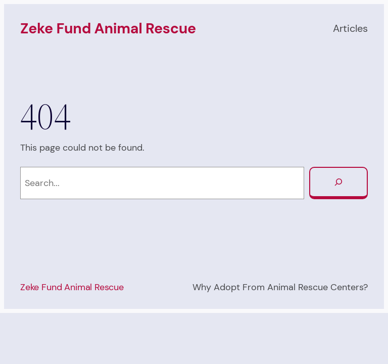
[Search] (338, 183)
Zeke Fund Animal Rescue (108, 28)
